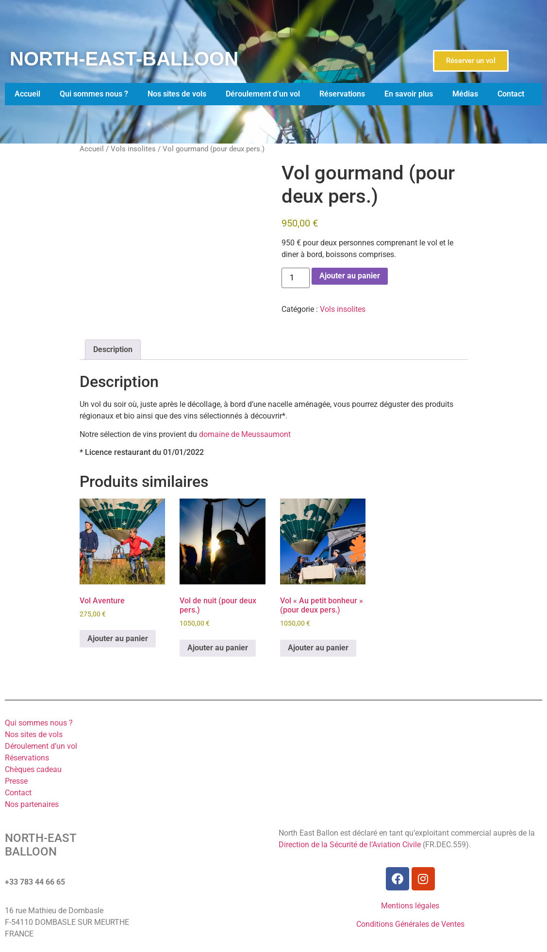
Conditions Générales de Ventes (410, 924)
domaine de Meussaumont (245, 434)
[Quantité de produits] (296, 278)
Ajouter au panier (349, 275)
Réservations (342, 93)
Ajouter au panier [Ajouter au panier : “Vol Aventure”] (117, 638)
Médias (465, 93)
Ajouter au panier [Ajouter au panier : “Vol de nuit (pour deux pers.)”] (217, 647)
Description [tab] (113, 349)
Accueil (27, 93)
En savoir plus (408, 93)
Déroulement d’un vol (263, 93)
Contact (510, 93)
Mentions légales (410, 905)
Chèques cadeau (33, 769)
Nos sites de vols (177, 93)
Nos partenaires (32, 804)
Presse (16, 781)
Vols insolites (133, 149)
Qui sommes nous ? (94, 93)
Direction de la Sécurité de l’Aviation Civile (350, 844)
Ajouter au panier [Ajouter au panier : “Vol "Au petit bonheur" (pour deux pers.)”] (318, 647)
